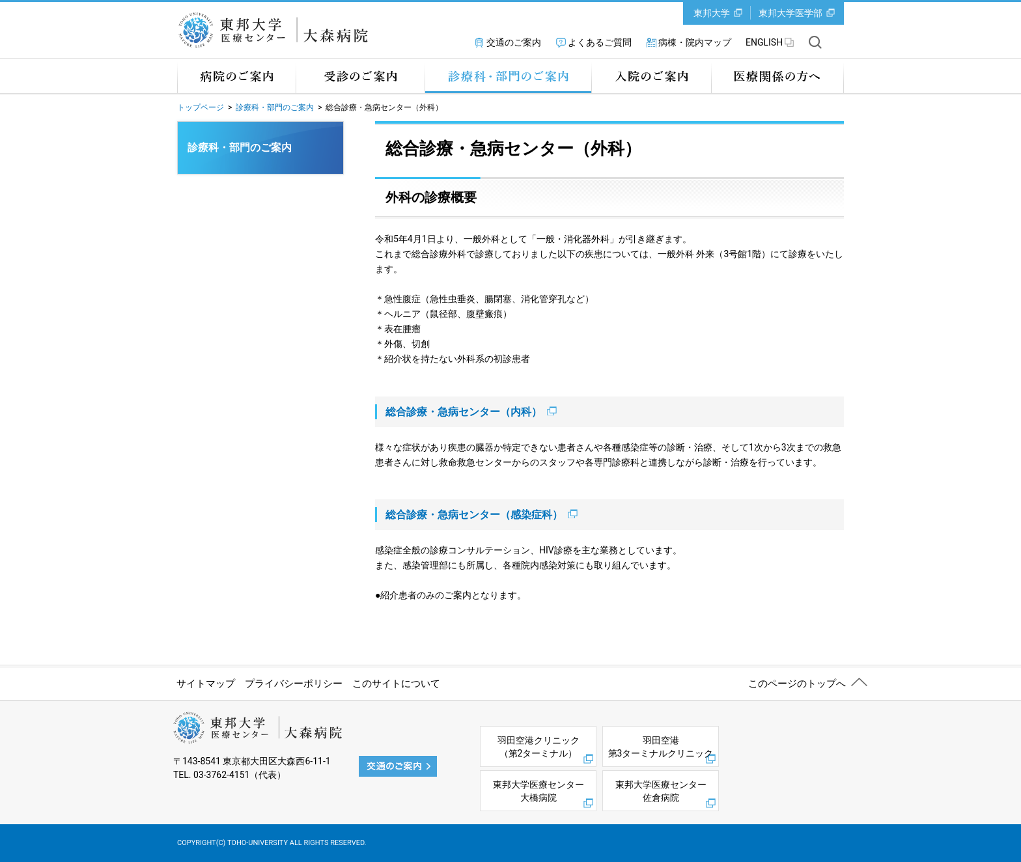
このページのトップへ (797, 683)
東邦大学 (711, 13)
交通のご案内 (513, 42)
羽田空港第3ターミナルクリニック (661, 746)
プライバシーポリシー (294, 683)
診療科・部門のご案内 (508, 76)
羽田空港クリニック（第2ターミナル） (538, 746)
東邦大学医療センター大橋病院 (538, 791)
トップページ (200, 107)
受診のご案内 (360, 76)
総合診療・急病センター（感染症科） (481, 514)
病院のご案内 (236, 76)
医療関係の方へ (777, 76)
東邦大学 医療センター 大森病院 (277, 30)
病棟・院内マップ (694, 42)
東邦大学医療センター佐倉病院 (660, 791)
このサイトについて (396, 683)
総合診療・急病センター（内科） (471, 412)
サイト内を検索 (815, 42)
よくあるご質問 (600, 42)
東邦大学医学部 (790, 13)
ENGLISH (764, 42)
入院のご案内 (651, 76)
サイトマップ (205, 683)
